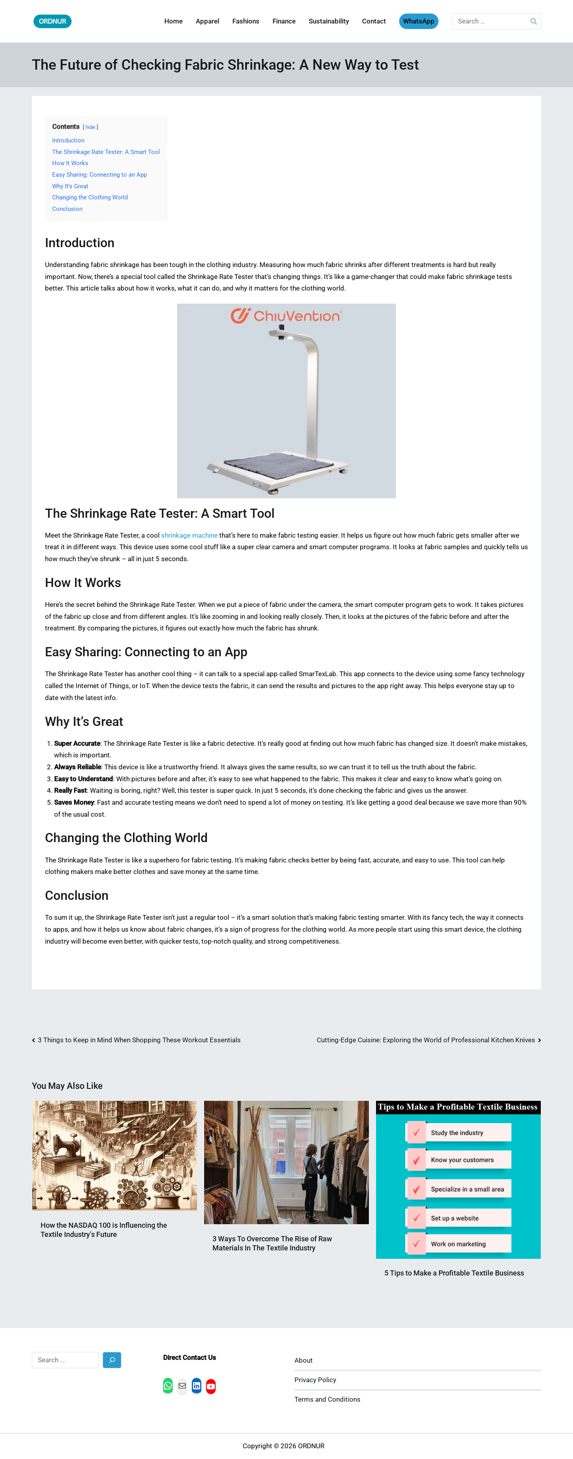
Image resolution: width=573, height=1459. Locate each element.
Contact (374, 21)
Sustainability (329, 21)
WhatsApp (419, 21)
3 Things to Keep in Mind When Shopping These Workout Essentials (139, 1040)
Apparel (207, 21)
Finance (284, 21)
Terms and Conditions (327, 1399)
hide (90, 127)
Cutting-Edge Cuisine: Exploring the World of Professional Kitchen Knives (426, 1040)
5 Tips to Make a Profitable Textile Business (454, 1273)
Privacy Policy (315, 1380)
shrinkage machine (189, 535)
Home (173, 21)
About (303, 1360)
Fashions (245, 21)
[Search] (112, 1360)
